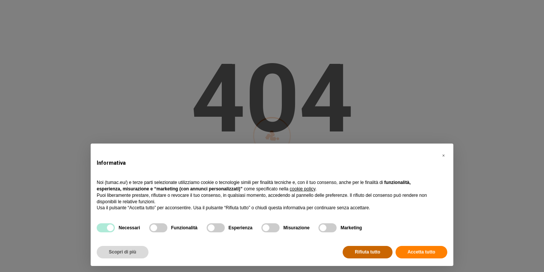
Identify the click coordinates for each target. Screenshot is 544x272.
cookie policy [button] (302, 189)
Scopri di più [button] (122, 252)
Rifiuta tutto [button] (367, 252)
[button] (443, 156)
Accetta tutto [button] (421, 252)
